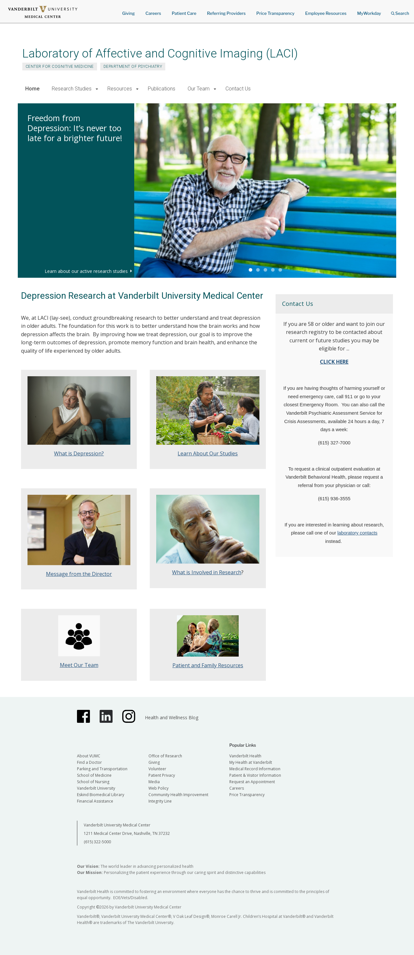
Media (154, 781)
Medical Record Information (254, 769)
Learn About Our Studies (208, 453)
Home (32, 89)
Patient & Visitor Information (255, 775)
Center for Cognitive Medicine (60, 66)
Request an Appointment (252, 781)
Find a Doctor (89, 762)
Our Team (199, 89)
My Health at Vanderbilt (250, 762)
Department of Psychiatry (133, 66)
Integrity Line (160, 801)
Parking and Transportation (102, 769)
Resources (119, 89)
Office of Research (165, 756)
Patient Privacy (161, 775)
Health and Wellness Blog (171, 717)
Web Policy (158, 788)
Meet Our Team (79, 665)
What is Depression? (79, 453)
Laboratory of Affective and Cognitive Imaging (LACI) (160, 53)
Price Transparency (275, 13)
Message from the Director (79, 573)
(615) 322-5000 (97, 842)
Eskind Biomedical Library (100, 794)
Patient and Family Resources (207, 665)
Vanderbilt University (96, 788)
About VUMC (88, 756)
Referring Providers (226, 13)
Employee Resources (325, 13)
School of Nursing (93, 781)
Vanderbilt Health (245, 756)
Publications (161, 89)
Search (400, 11)
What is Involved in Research (206, 572)
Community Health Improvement (178, 794)
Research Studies (72, 89)
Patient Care (184, 13)
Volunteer (157, 769)
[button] (96, 89)
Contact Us (238, 89)
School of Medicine (94, 775)
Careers (153, 13)
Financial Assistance (95, 801)
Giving (128, 13)
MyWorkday (369, 13)
